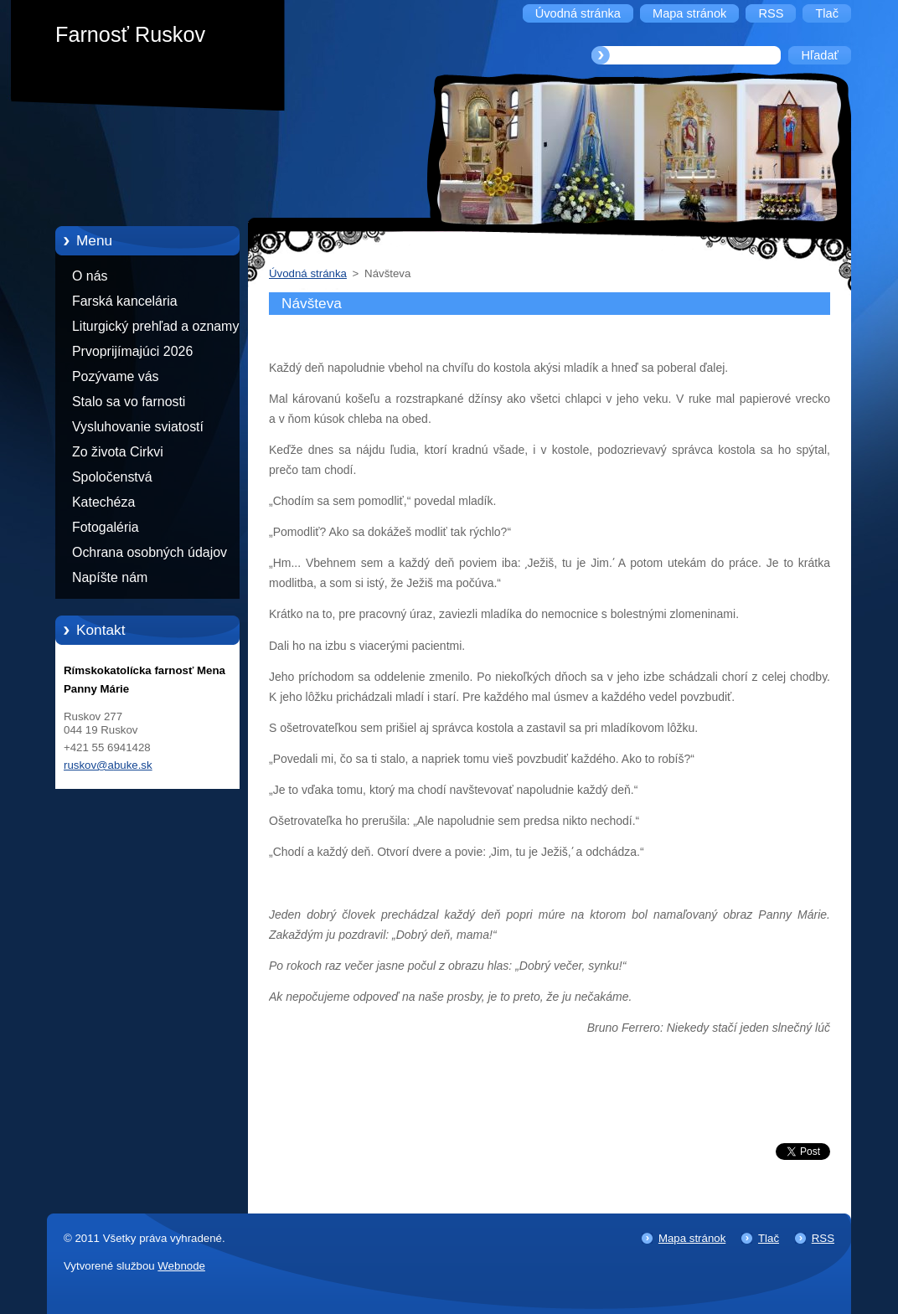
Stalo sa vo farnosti (128, 401)
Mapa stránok (691, 1238)
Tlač (768, 1238)
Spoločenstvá (112, 477)
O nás (89, 276)
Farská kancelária (125, 301)
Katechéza (103, 502)
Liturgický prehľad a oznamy (155, 326)
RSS (823, 1238)
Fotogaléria (105, 527)
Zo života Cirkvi (117, 452)
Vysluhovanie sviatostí (138, 427)
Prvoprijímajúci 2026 (132, 351)
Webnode (181, 1266)
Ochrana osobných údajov (149, 552)
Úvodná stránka (308, 273)
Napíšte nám (109, 577)
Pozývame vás (115, 376)
